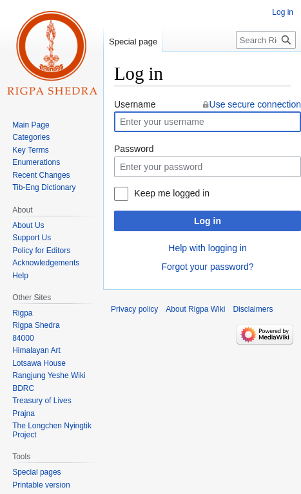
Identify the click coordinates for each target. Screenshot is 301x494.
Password (133, 149)
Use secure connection (255, 104)
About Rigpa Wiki (195, 309)
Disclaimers (253, 309)
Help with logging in (207, 248)
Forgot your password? (207, 266)
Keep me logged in (171, 193)
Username (135, 104)
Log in (207, 221)
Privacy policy (134, 309)
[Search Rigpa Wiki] (266, 40)
